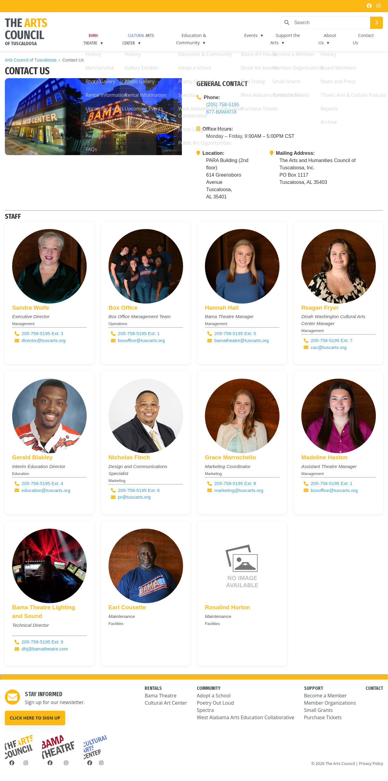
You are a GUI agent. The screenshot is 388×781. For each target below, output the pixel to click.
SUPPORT (313, 688)
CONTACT (374, 688)
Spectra (205, 710)
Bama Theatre (160, 695)
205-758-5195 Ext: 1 (139, 333)
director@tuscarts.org (43, 340)
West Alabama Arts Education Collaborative (245, 717)
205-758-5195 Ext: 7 (332, 340)
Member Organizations (330, 703)
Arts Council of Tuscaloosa (30, 60)
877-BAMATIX (221, 112)
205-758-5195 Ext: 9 (42, 641)
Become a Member (325, 695)
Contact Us (363, 38)
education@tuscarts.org (46, 490)
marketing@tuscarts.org (238, 490)
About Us (327, 38)
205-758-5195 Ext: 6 (139, 490)
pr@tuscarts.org (134, 497)
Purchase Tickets (323, 717)
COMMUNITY (208, 688)
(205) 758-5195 (222, 104)
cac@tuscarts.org (328, 347)
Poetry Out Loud (215, 703)
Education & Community (192, 38)
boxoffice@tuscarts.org (141, 340)
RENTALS (153, 688)
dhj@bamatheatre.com (45, 648)
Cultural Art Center (166, 703)
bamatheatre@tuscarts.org (241, 340)
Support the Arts (285, 38)
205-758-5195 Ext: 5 (235, 333)
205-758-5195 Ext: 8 (235, 483)
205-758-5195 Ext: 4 (42, 483)
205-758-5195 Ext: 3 (42, 333)
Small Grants (318, 710)
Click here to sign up (35, 718)
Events (252, 35)
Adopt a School (214, 695)
